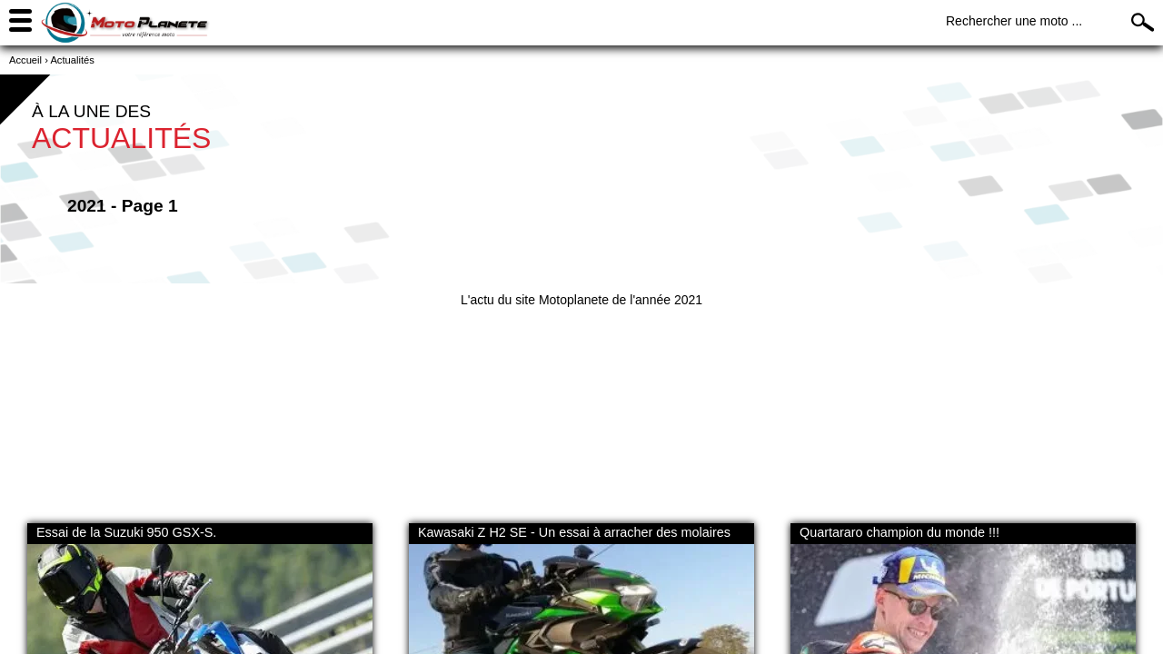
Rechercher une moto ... (1014, 21)
